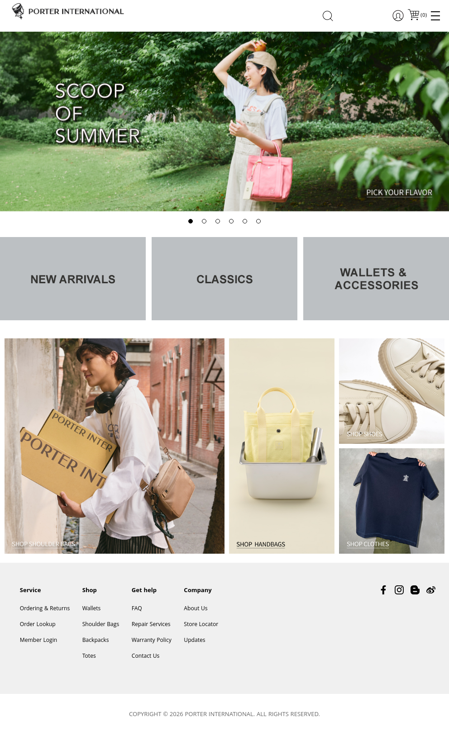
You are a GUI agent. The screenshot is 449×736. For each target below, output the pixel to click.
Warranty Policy (152, 641)
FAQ (137, 609)
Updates (194, 641)
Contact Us (146, 656)
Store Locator (201, 625)
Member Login (38, 641)
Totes (89, 656)
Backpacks (95, 641)
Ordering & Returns (45, 609)
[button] (190, 221)
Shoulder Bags (100, 625)
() (423, 15)
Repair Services (151, 625)
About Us (195, 609)
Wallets (91, 609)
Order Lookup (38, 625)
